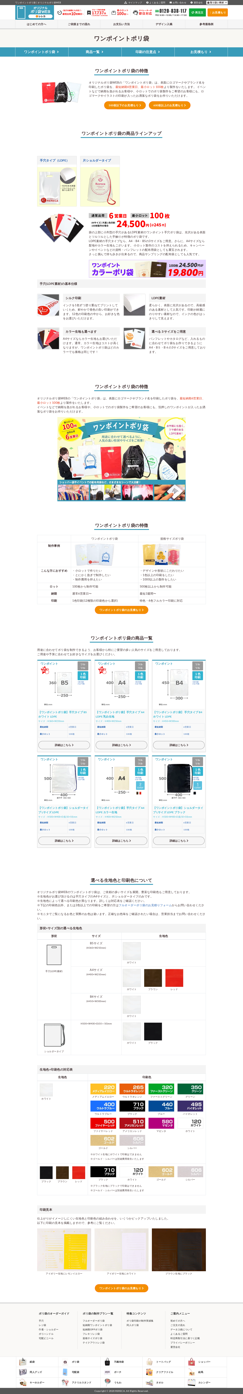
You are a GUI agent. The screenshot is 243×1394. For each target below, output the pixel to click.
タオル (154, 1382)
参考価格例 (206, 24)
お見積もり (201, 52)
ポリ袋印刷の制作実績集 (140, 1320)
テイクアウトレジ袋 (94, 1342)
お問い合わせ (177, 2)
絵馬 (195, 1372)
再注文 (198, 12)
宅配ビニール (46, 1338)
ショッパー (199, 1362)
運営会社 (196, 2)
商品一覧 (95, 52)
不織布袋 (113, 1362)
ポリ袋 (70, 1362)
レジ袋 (42, 1325)
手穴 (41, 1320)
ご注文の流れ (177, 1325)
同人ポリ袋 (133, 1325)
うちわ (112, 1382)
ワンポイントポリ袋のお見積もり (120, 609)
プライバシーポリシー (182, 1342)
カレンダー (199, 1382)
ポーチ (112, 1372)
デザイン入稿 (164, 24)
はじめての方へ (36, 24)
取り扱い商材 (217, 2)
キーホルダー (31, 1382)
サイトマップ (132, 2)
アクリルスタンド (76, 1382)
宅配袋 (70, 1372)
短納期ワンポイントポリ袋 (97, 1325)
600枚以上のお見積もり (168, 105)
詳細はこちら (63, 745)
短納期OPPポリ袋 (93, 1329)
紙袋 (27, 1362)
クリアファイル (159, 1372)
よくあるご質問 (155, 2)
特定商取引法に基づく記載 (185, 1338)
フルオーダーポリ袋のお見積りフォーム (145, 905)
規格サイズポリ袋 (92, 1338)
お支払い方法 (121, 24)
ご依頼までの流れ (79, 24)
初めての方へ (177, 1320)
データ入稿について (181, 1329)
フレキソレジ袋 (91, 1333)
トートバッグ (158, 1362)
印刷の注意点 (148, 52)
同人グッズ (30, 1372)
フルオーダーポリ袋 (94, 1320)
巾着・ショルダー (48, 1329)
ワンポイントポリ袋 (42, 52)
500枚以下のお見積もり (124, 105)
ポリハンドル (46, 1333)
